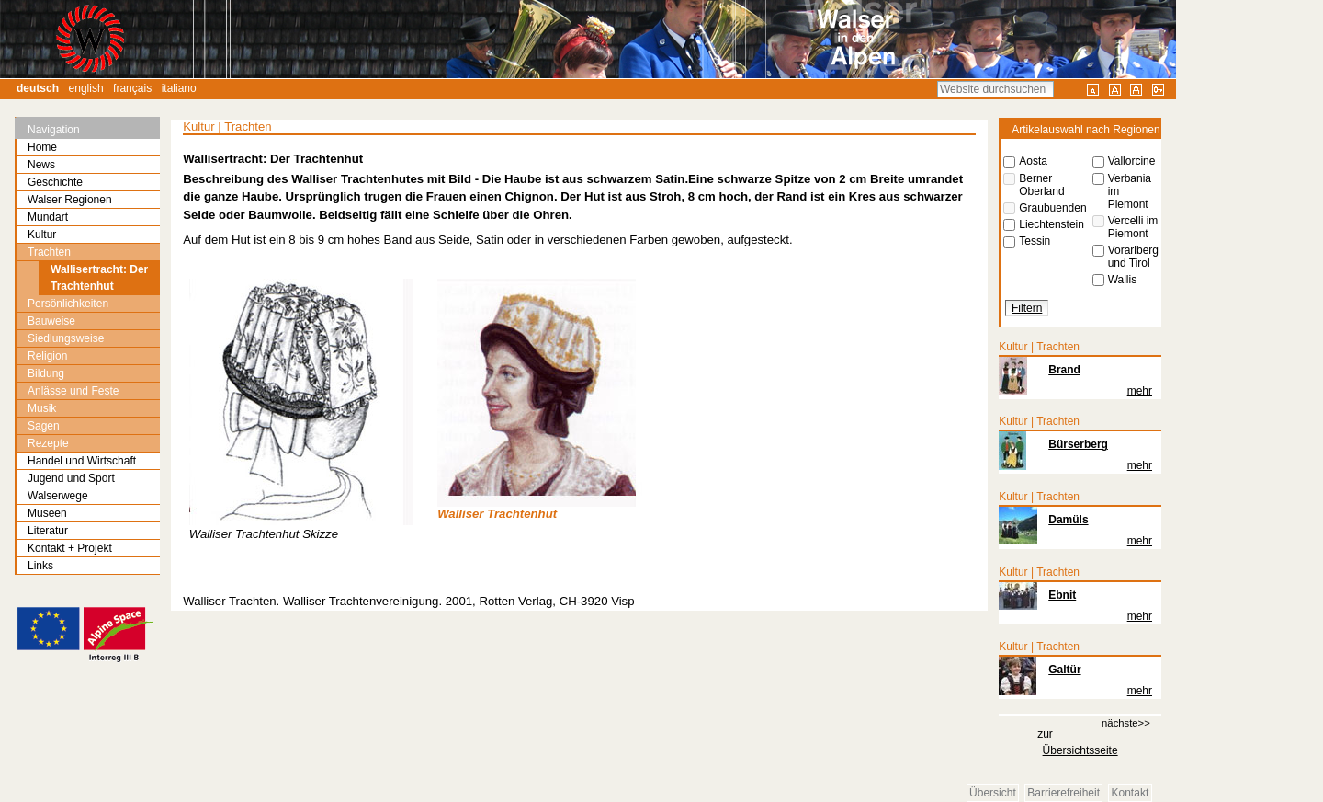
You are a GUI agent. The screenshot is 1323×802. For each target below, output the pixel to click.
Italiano (179, 88)
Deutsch (38, 88)
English (86, 88)
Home (42, 147)
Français (132, 88)
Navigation (54, 129)
